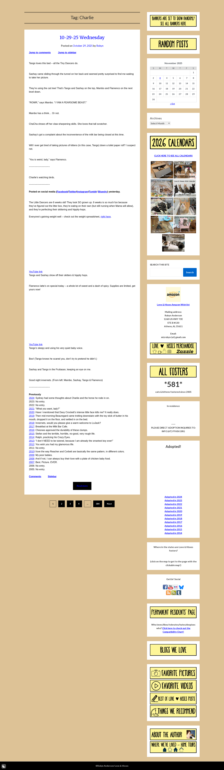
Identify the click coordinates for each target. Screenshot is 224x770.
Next (109, 503)
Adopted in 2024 (173, 496)
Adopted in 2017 (173, 522)
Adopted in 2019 (173, 515)
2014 (31, 437)
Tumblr (93, 191)
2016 (31, 430)
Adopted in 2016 (173, 525)
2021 (31, 408)
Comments (35, 476)
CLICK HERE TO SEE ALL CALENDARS (173, 155)
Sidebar (52, 476)
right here (106, 216)
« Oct (172, 104)
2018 (31, 423)
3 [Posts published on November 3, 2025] (160, 78)
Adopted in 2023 (173, 500)
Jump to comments (40, 52)
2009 (31, 455)
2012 (31, 444)
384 (97, 503)
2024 (31, 398)
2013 (31, 441)
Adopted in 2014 (173, 533)
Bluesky (102, 191)
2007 (31, 462)
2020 (31, 412)
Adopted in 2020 (173, 511)
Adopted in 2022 (173, 504)
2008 (31, 458)
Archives (156, 118)
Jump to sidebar (67, 52)
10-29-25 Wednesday (82, 37)
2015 (31, 433)
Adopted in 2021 (173, 507)
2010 (31, 451)
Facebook (62, 191)
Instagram (82, 191)
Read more (82, 486)
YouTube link (36, 271)
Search (190, 272)
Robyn (99, 45)
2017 (31, 426)
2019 (31, 416)
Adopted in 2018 (173, 518)
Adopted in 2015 (173, 529)
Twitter (72, 191)
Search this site (159, 264)
